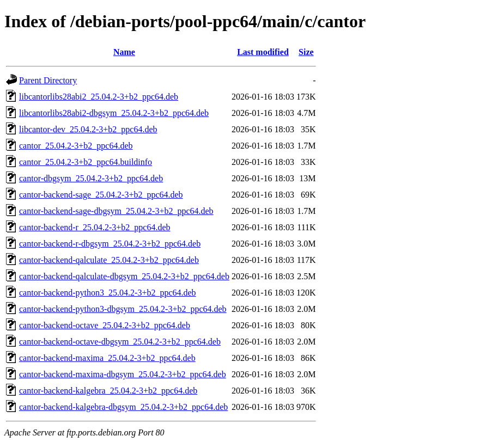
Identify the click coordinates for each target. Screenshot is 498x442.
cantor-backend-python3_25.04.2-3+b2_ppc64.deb (107, 292)
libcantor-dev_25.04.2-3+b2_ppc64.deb (88, 129)
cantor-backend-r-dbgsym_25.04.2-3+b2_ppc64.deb (110, 243)
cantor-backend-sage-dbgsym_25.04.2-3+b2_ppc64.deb (116, 211)
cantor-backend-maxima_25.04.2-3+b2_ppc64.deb (107, 358)
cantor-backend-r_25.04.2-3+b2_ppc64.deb (95, 227)
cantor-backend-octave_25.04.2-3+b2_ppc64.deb (104, 325)
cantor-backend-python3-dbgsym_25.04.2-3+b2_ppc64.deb (123, 309)
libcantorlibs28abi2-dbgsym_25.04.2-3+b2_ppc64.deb (114, 113)
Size (306, 52)
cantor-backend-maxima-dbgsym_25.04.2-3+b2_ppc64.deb (122, 374)
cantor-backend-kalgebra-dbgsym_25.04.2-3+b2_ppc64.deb (123, 407)
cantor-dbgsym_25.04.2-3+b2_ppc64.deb (91, 178)
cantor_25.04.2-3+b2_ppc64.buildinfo (85, 162)
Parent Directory (48, 80)
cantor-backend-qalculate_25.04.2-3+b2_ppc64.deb (109, 260)
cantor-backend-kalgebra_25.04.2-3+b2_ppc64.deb (108, 390)
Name (124, 52)
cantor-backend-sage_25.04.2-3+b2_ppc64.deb (101, 194)
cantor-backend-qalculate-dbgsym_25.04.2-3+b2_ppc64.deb (124, 276)
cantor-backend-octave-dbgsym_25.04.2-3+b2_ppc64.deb (120, 341)
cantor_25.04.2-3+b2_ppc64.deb (76, 145)
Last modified (263, 52)
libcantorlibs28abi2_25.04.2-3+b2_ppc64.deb (98, 96)
